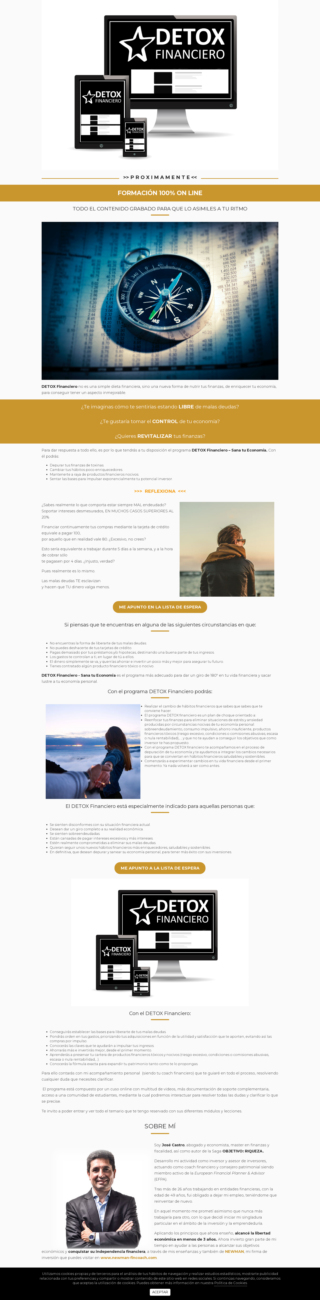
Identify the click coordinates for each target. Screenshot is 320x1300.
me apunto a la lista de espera (160, 868)
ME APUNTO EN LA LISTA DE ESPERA (160, 607)
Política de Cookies (230, 1283)
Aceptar (160, 1292)
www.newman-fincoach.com (129, 1258)
